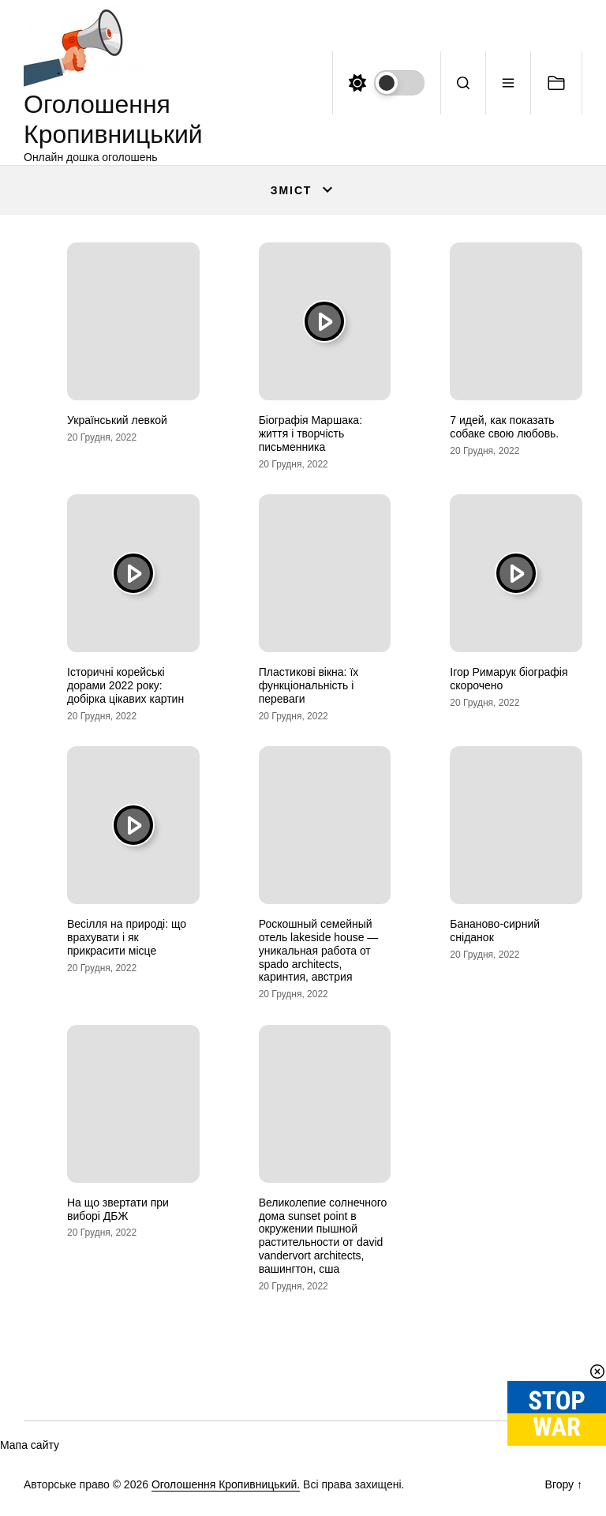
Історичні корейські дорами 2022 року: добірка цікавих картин (125, 685)
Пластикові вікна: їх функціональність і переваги (309, 685)
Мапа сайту (29, 1445)
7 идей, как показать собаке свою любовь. (504, 427)
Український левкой (117, 420)
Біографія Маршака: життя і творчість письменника (310, 433)
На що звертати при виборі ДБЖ (118, 1209)
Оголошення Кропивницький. (226, 1484)
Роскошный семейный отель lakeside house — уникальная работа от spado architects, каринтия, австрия (319, 950)
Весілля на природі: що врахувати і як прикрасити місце (126, 937)
